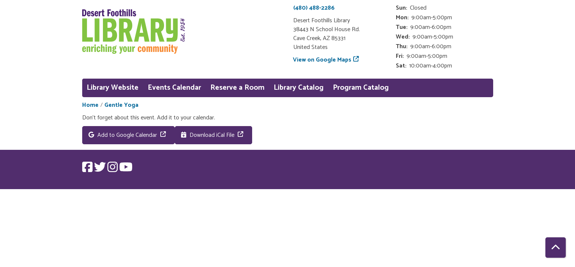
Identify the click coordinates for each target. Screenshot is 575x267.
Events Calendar (174, 88)
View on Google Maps (322, 60)
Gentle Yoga (121, 105)
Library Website (112, 88)
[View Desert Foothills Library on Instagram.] (113, 170)
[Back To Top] (555, 247)
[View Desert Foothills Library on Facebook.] (88, 170)
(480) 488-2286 (314, 8)
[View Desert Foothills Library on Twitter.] (100, 170)
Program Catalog (361, 88)
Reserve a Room (237, 88)
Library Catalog (299, 88)
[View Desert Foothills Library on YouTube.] (126, 170)
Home (90, 105)
